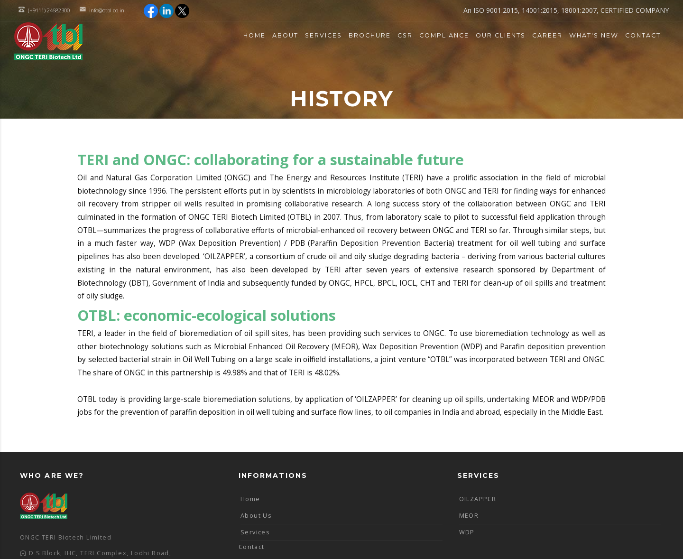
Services (323, 35)
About (285, 35)
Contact (643, 35)
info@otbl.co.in (106, 10)
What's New (593, 35)
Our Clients (501, 35)
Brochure (370, 35)
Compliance (444, 35)
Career (547, 35)
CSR (405, 35)
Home (254, 35)
